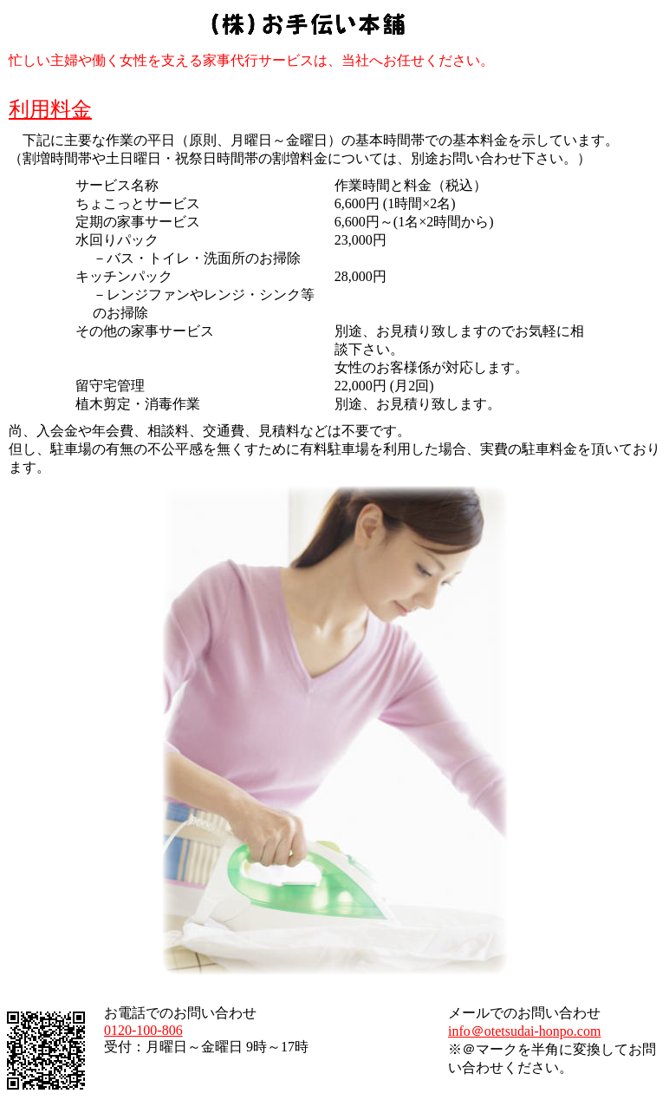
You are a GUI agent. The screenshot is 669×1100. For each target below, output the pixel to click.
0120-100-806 (143, 1030)
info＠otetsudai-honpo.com (524, 1031)
